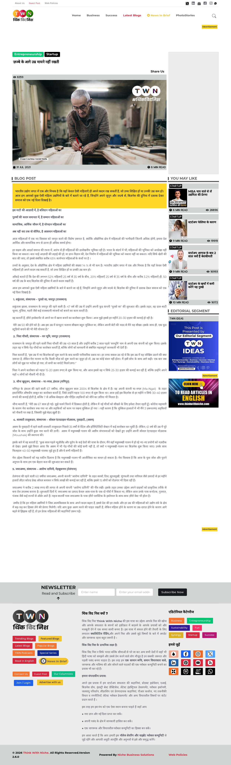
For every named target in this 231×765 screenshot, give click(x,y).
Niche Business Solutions (135, 754)
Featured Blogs (50, 638)
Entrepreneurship (28, 54)
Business (93, 15)
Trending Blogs (24, 638)
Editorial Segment (190, 311)
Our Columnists (63, 673)
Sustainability (179, 627)
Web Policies (51, 3)
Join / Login (23, 682)
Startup (52, 54)
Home (76, 15)
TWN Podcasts (24, 653)
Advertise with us (50, 682)
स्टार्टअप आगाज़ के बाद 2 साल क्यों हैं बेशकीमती (202, 254)
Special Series (48, 653)
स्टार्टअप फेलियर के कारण (202, 222)
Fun (197, 627)
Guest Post (34, 3)
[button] (214, 16)
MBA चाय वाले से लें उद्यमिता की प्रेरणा (200, 193)
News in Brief (158, 15)
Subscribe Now (172, 592)
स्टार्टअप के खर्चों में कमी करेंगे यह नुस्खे (201, 285)
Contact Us (21, 674)
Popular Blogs (45, 645)
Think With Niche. (36, 752)
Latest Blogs (132, 15)
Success (111, 15)
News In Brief (53, 661)
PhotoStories (185, 15)
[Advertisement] (121, 35)
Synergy (176, 635)
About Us (20, 3)
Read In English (24, 661)
